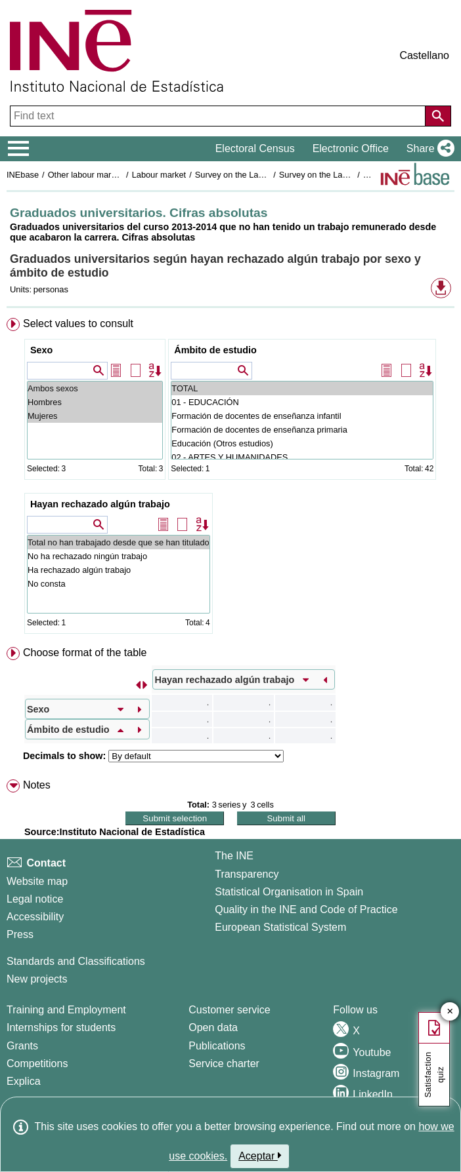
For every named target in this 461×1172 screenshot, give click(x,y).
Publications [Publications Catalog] (216, 1045)
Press (20, 934)
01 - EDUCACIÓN (302, 402)
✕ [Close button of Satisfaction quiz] (450, 1011)
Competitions (37, 1063)
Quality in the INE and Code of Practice (306, 909)
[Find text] (219, 116)
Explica (24, 1081)
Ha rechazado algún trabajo (118, 570)
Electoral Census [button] (255, 148)
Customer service (229, 1009)
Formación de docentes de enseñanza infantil (302, 416)
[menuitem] (230, 478)
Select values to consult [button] (78, 323)
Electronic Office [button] (351, 148)
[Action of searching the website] (438, 116)
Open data (213, 1027)
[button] (427, 149)
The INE (234, 855)
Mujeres (95, 416)
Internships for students (61, 1027)
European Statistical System (280, 927)
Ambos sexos (95, 388)
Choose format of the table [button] (85, 652)
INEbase (23, 175)
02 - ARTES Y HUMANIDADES (302, 457)
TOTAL (302, 388)
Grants (22, 1045)
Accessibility (35, 916)
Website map (37, 881)
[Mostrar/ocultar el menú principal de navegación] (19, 149)
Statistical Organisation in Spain (289, 891)
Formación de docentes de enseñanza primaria (302, 430)
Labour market (159, 175)
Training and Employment (66, 1009)
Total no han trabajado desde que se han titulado (118, 542)
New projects (37, 979)
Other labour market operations (106, 175)
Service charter (223, 1063)
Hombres (95, 402)
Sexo (41, 350)
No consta (118, 584)
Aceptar (259, 1156)
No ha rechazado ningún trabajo (118, 556)
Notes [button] (37, 785)
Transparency (246, 874)
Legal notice (35, 899)
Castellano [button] (424, 55)
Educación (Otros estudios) (302, 443)
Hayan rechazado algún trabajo (100, 504)
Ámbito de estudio (215, 350)
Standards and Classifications (76, 961)
